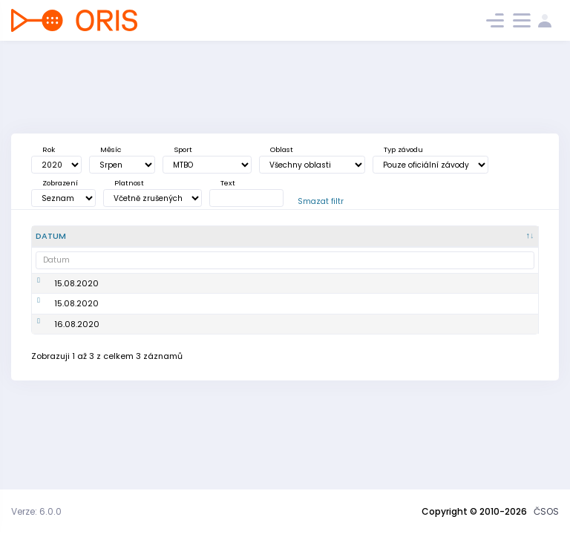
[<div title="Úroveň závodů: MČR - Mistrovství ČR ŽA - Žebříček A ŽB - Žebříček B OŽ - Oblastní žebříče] (410, 236)
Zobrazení (60, 183)
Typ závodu (403, 149)
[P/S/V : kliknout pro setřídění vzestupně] (513, 236)
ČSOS (546, 511)
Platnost (129, 183)
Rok (48, 149)
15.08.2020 (58, 289)
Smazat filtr (321, 201)
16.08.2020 (58, 379)
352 (452, 379)
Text (227, 183)
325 (452, 334)
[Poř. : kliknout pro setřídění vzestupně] (199, 236)
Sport (183, 149)
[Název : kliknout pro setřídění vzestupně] (132, 236)
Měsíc (110, 149)
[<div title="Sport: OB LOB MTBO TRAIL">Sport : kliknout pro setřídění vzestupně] (309, 236)
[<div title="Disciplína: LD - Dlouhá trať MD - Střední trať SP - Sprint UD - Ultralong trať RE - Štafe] (358, 236)
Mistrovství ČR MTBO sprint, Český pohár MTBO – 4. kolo (132, 334)
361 (452, 289)
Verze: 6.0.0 (36, 511)
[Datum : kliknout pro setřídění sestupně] (60, 236)
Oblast (281, 149)
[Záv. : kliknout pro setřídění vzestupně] (464, 236)
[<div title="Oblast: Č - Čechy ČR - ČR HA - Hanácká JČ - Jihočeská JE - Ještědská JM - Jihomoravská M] (252, 236)
